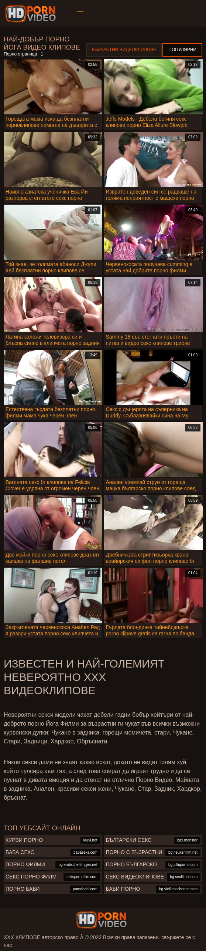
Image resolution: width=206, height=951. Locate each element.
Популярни (182, 49)
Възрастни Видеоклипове (124, 49)
